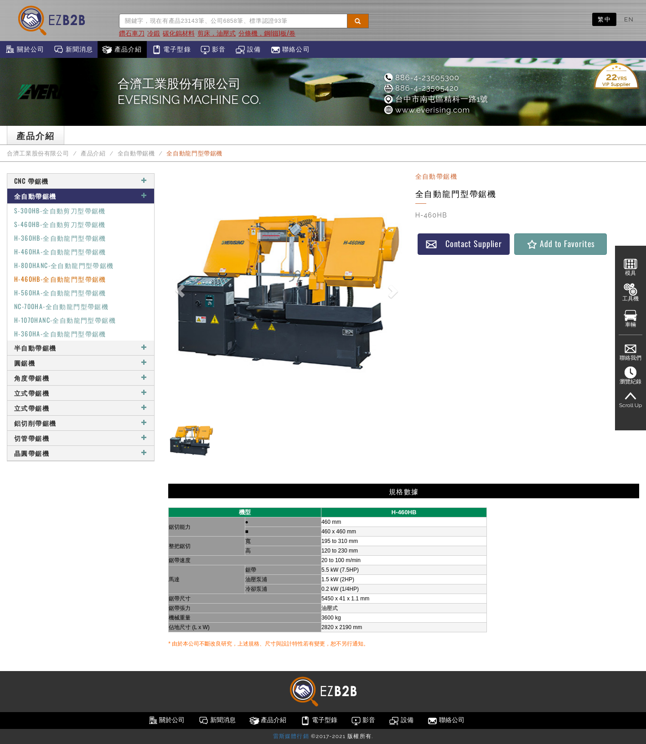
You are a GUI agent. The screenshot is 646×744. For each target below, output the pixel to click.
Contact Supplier (463, 244)
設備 (248, 50)
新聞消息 (73, 50)
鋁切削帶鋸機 (80, 423)
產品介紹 (122, 50)
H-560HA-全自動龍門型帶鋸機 (60, 292)
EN (629, 19)
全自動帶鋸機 (136, 153)
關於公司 (24, 50)
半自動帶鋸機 (80, 347)
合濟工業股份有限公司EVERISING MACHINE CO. (189, 92)
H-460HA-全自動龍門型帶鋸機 (60, 251)
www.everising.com (426, 109)
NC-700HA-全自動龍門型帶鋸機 (61, 306)
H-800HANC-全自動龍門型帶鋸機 (64, 265)
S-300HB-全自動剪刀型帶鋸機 (60, 210)
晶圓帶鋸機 (80, 453)
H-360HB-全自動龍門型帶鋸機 (60, 238)
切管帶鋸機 (80, 438)
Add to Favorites (560, 244)
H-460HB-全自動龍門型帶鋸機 (60, 279)
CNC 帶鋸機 (80, 181)
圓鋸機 (80, 362)
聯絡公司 (290, 50)
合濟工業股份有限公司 (38, 153)
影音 (213, 50)
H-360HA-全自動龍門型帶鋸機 (60, 333)
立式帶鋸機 (80, 393)
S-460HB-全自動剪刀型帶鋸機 (60, 224)
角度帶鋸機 (80, 377)
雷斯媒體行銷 (291, 736)
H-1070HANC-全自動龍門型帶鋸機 (65, 320)
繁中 (604, 19)
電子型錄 (171, 50)
